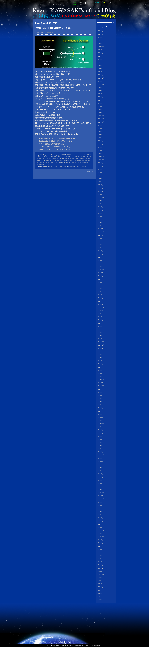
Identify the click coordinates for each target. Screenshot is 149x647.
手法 (43, 160)
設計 (70, 162)
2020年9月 (101, 163)
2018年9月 (101, 238)
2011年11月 (101, 496)
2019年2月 (101, 222)
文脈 (54, 160)
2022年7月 (101, 94)
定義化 (73, 158)
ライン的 (45, 158)
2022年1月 (101, 112)
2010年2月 (101, 562)
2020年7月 (101, 169)
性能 (86, 158)
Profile (36, 2)
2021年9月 (101, 125)
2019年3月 (101, 219)
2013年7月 (101, 433)
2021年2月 (101, 147)
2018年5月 (101, 251)
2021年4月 (101, 141)
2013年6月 (101, 436)
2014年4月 (101, 405)
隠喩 (40, 164)
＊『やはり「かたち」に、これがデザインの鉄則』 (54, 149)
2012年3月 (101, 483)
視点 (38, 162)
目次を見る (90, 171)
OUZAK (97, 2)
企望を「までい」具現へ (60, 166)
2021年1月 (101, 150)
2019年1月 (101, 225)
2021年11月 (101, 119)
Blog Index (44, 2)
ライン (40, 158)
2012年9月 (101, 464)
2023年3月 (101, 68)
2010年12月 (101, 530)
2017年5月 (101, 288)
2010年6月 (101, 549)
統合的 (79, 160)
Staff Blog (66, 2)
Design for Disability (51, 3)
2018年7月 (101, 244)
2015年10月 (101, 348)
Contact (112, 2)
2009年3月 (101, 596)
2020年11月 (101, 156)
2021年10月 (101, 122)
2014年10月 (101, 386)
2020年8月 (101, 166)
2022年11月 (101, 81)
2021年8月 (101, 128)
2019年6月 (101, 210)
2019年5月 (101, 213)
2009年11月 (101, 571)
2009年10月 (101, 574)
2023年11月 (101, 43)
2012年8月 (101, 467)
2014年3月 (101, 408)
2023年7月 (101, 56)
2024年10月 (101, 34)
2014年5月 (101, 401)
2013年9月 (101, 427)
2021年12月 (101, 116)
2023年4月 (101, 65)
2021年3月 (101, 144)
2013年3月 (101, 445)
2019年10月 (101, 197)
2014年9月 (101, 389)
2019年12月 (101, 191)
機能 (61, 160)
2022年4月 (101, 103)
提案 (51, 160)
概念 (58, 160)
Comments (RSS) (97, 645)
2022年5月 (101, 100)
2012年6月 (101, 474)
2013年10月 (101, 423)
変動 (60, 158)
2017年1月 (101, 301)
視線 (41, 162)
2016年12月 (101, 304)
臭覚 (86, 160)
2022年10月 (101, 84)
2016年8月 (101, 317)
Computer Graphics (48, 155)
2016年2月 (101, 335)
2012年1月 (101, 489)
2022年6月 (101, 97)
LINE (64, 155)
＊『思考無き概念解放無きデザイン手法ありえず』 (54, 141)
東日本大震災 (81, 3)
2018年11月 (101, 232)
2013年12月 (101, 417)
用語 (64, 160)
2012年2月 (101, 486)
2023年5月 (101, 62)
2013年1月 (101, 452)
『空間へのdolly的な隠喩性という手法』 (53, 28)
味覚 (56, 158)
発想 (67, 160)
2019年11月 (101, 194)
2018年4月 (101, 254)
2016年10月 (101, 310)
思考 (77, 158)
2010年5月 (101, 552)
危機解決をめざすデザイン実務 (77, 166)
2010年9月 (101, 540)
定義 (69, 158)
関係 (83, 162)
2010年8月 (101, 543)
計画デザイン (61, 162)
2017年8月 (101, 279)
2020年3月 (101, 182)
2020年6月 (101, 172)
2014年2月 (101, 411)
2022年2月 (101, 109)
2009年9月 (101, 577)
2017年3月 (101, 295)
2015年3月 (101, 370)
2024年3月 (101, 40)
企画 (50, 158)
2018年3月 (101, 257)
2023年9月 (101, 50)
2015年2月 (101, 373)
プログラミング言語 (80, 156)
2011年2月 (101, 524)
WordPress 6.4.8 (79, 645)
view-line (74, 155)
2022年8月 (101, 90)
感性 (89, 158)
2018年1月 (101, 263)
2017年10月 (101, 273)
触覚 (52, 162)
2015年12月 (101, 342)
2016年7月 (101, 320)
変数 (63, 158)
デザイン (50, 156)
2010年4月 (101, 555)
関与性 (79, 162)
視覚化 (45, 162)
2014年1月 (101, 414)
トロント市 (71, 156)
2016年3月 (101, 332)
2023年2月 (101, 72)
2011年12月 (101, 492)
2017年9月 (101, 276)
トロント (64, 156)
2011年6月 (101, 511)
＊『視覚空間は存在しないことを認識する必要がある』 (56, 138)
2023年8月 (101, 53)
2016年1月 (101, 339)
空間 (75, 160)
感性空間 (39, 160)
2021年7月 (101, 131)
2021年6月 (101, 134)
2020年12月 (101, 153)
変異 (66, 158)
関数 (86, 162)
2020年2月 (101, 185)
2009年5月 (101, 590)
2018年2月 (101, 260)
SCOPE (69, 155)
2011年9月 (101, 502)
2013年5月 (101, 439)
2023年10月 (101, 46)
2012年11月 (101, 458)
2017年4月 (101, 291)
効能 (53, 158)
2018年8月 (101, 241)
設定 (67, 162)
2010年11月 (101, 533)
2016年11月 (101, 307)
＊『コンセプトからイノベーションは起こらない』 (54, 147)
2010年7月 (101, 546)
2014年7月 (101, 395)
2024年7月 (101, 37)
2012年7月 (101, 471)
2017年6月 (101, 285)
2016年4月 (101, 329)
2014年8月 (101, 392)
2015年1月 (101, 376)
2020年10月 (101, 160)
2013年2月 (101, 449)
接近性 (47, 160)
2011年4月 (101, 518)
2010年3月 (101, 558)
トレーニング (58, 156)
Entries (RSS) (88, 645)
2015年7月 (101, 357)
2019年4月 (101, 216)
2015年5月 (101, 364)
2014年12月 (101, 379)
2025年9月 (101, 31)
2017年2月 (101, 298)
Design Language (59, 3)
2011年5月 (101, 514)
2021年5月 (101, 138)
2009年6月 (101, 587)
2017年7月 (101, 282)
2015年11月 (101, 345)
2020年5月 (101, 175)
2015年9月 (101, 351)
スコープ (44, 156)
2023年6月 (101, 59)
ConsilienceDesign (47, 166)
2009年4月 (101, 593)
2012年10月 (101, 461)
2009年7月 (101, 584)
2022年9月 (101, 87)
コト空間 (86, 155)
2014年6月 (101, 398)
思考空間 (81, 158)
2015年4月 (101, 367)
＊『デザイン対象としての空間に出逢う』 (51, 144)
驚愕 (47, 164)
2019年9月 (101, 200)
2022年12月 (101, 78)
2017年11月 (101, 269)
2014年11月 (101, 383)
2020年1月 (101, 188)
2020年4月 (101, 178)
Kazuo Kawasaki (89, 3)
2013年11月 (101, 420)
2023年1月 (101, 75)
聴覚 (83, 160)
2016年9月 (101, 313)
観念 (49, 162)
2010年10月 (101, 536)
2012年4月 (101, 480)
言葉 (55, 162)
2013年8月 (101, 430)
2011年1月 (101, 527)
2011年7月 (101, 508)
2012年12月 (101, 455)
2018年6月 (101, 247)
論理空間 (74, 162)
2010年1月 (101, 565)
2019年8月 (101, 203)
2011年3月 (101, 521)
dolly (55, 155)
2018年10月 (101, 235)
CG (41, 155)
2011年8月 (101, 505)
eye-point (60, 155)
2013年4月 (101, 442)
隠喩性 (44, 164)
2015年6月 (101, 361)
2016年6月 (101, 323)
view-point (80, 155)
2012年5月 (101, 477)
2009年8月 (101, 580)
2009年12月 (101, 568)
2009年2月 (101, 599)
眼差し (71, 160)
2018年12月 (101, 229)
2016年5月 (101, 326)
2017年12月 (101, 266)
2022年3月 (101, 106)
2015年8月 (101, 354)
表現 (89, 160)
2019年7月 (101, 207)
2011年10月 (101, 499)
